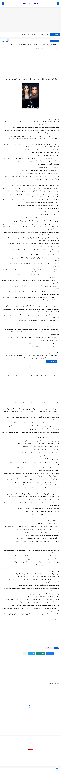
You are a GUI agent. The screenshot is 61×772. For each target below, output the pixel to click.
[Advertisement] (30, 20)
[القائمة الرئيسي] (58, 3)
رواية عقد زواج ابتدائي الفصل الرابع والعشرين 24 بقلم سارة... (32, 34)
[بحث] (3, 3)
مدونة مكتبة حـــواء (30, 4)
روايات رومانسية (54, 41)
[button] (50, 653)
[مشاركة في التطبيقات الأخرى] (25, 653)
